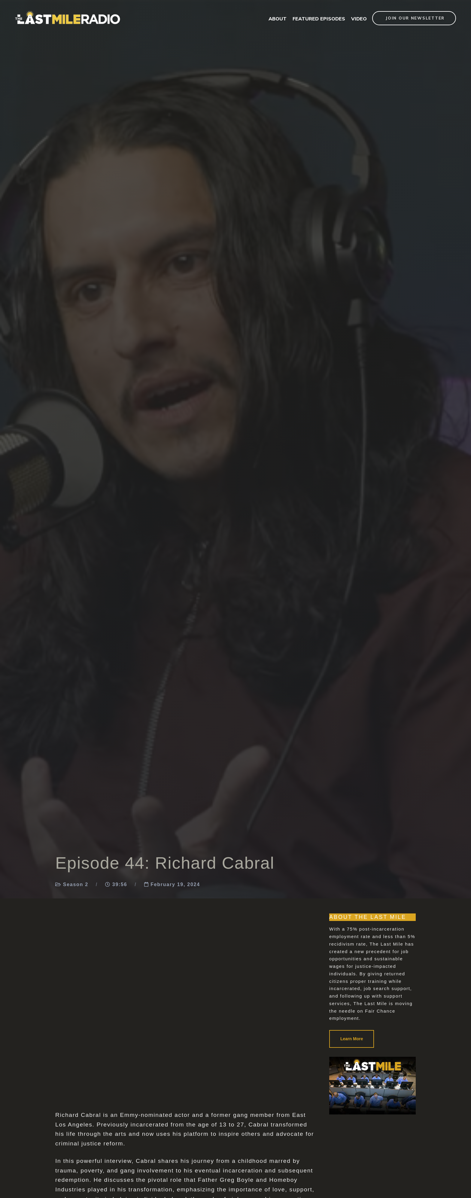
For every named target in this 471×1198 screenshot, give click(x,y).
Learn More (351, 1038)
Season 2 (75, 884)
